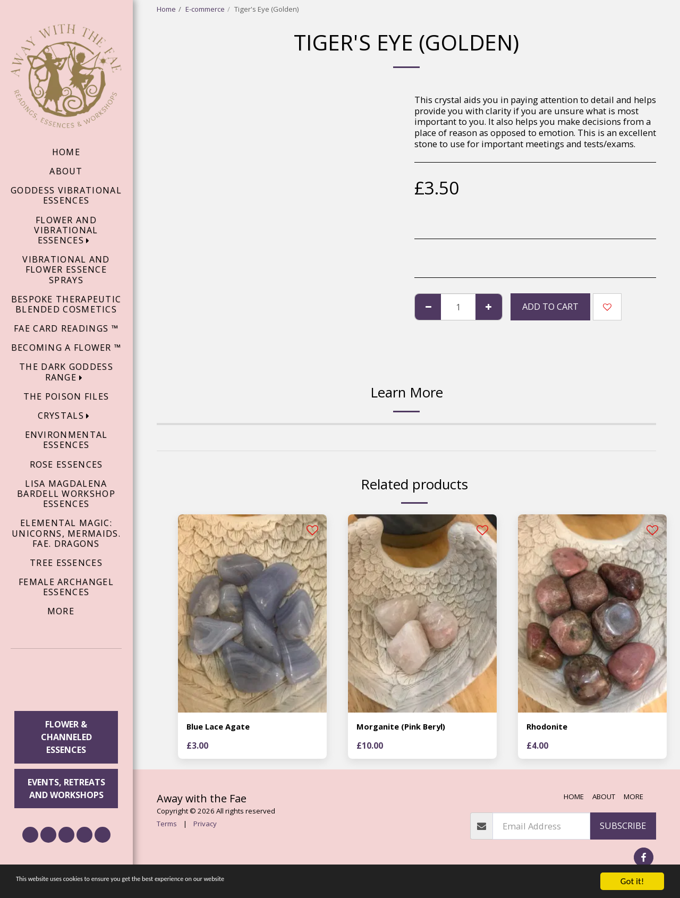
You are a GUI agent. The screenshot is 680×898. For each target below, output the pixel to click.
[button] (66, 681)
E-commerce (205, 9)
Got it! (632, 881)
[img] (252, 613)
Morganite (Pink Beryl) (405, 727)
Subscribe (623, 827)
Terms (167, 825)
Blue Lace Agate (221, 727)
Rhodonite (549, 727)
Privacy (205, 825)
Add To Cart (550, 306)
